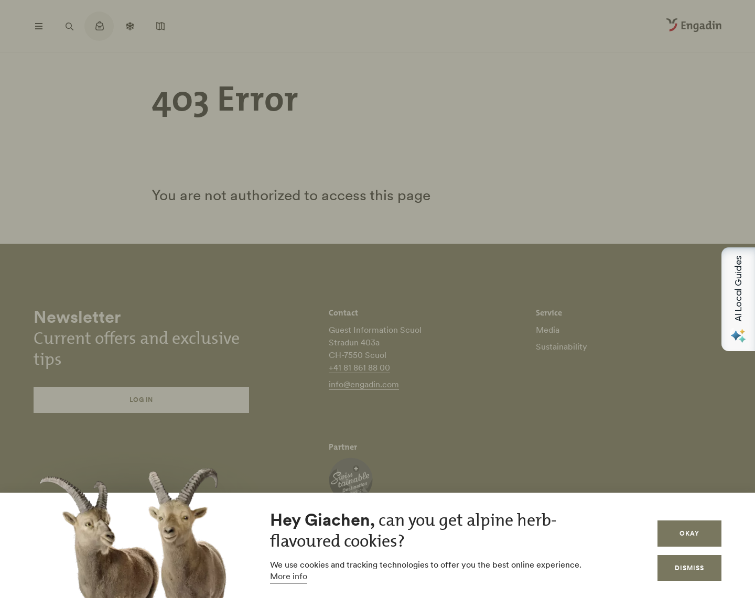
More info (288, 576)
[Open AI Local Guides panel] (738, 299)
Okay (689, 533)
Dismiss (689, 568)
